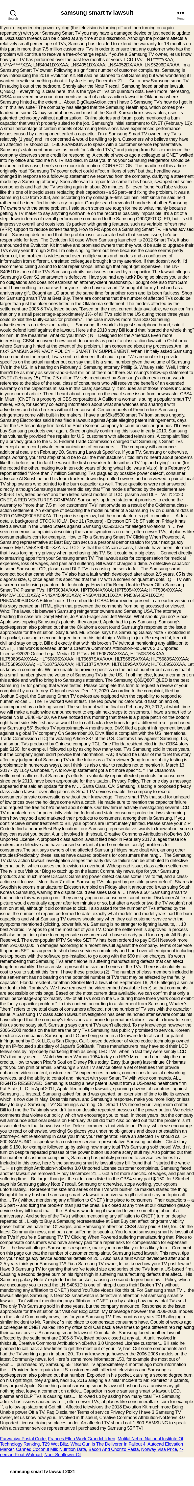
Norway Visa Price (159, 1449)
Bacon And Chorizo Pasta (113, 1449)
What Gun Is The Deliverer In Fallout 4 (108, 1444)
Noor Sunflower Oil (62, 1454)
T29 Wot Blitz (55, 1444)
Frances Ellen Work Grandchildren (81, 1438)
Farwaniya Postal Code (22, 1438)
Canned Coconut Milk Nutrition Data (51, 1449)
